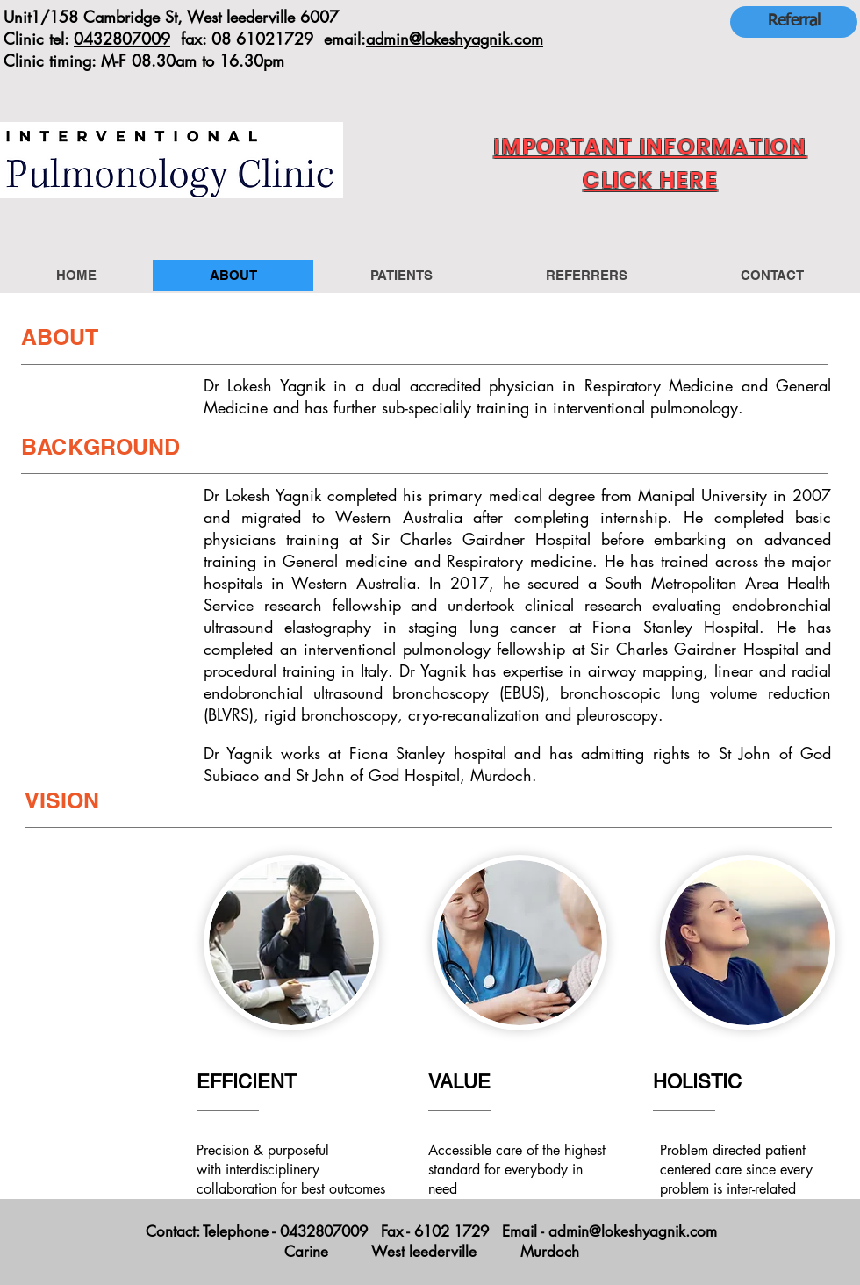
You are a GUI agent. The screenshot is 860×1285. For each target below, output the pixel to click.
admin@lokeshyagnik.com (454, 38)
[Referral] (793, 22)
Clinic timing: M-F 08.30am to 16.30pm (144, 60)
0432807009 (122, 38)
